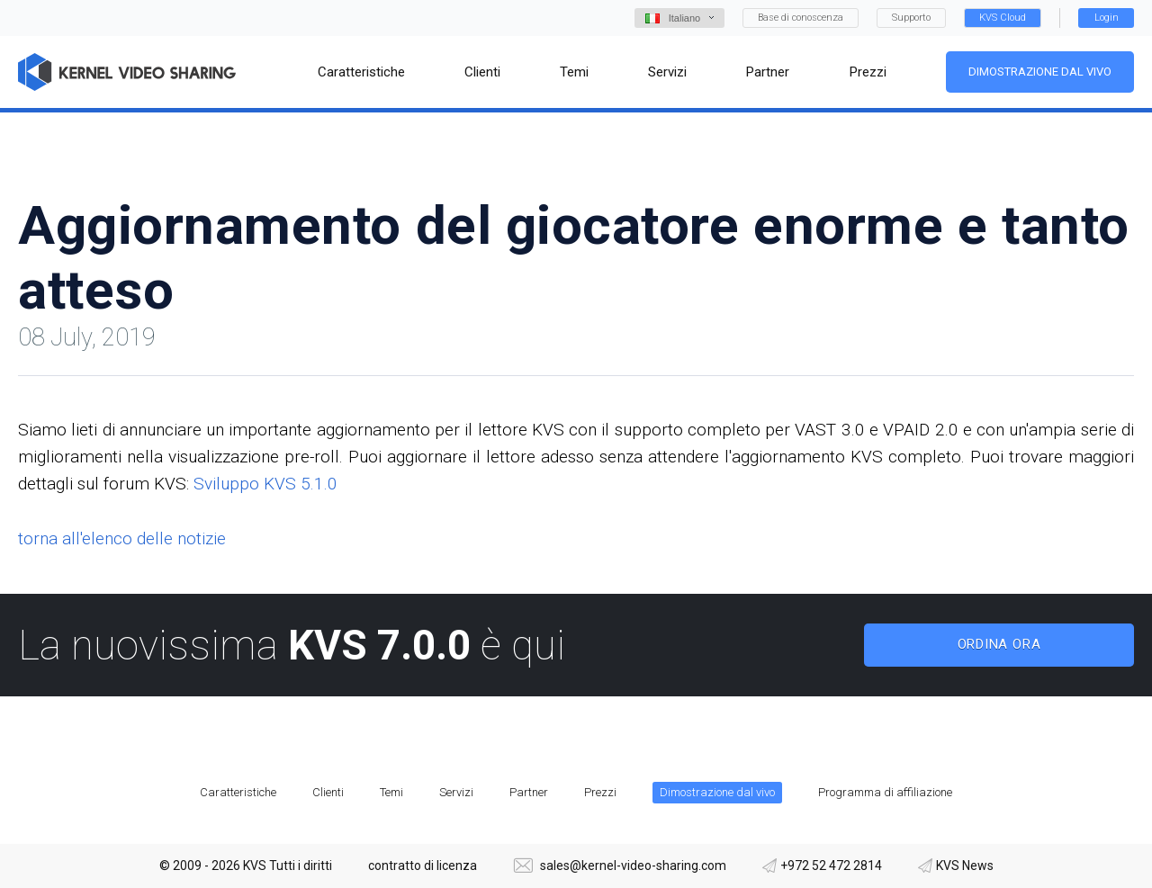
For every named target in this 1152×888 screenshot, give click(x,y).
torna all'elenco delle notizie (122, 538)
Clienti (328, 792)
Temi (391, 792)
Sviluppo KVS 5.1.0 (266, 483)
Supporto (911, 17)
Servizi (456, 792)
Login (1106, 17)
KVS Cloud (1002, 17)
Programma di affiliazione (885, 792)
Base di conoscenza (800, 17)
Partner (528, 792)
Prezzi (600, 792)
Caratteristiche (238, 792)
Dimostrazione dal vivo (1040, 71)
